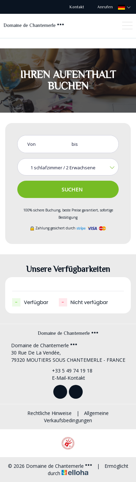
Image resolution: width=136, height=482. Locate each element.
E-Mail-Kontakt (64, 378)
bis (75, 144)
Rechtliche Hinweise (49, 413)
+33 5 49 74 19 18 (68, 370)
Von (31, 144)
